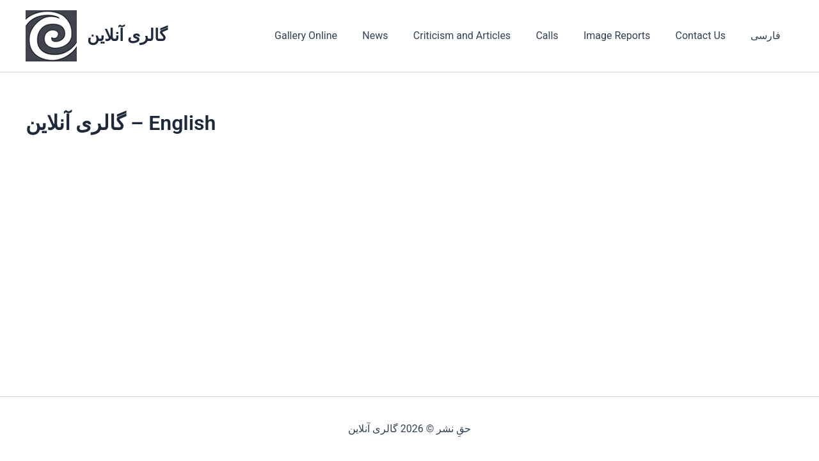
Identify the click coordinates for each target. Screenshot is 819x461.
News (401, 35)
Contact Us (707, 35)
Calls (563, 35)
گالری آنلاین (127, 35)
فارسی (768, 35)
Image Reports (628, 35)
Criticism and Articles (483, 35)
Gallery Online (336, 35)
